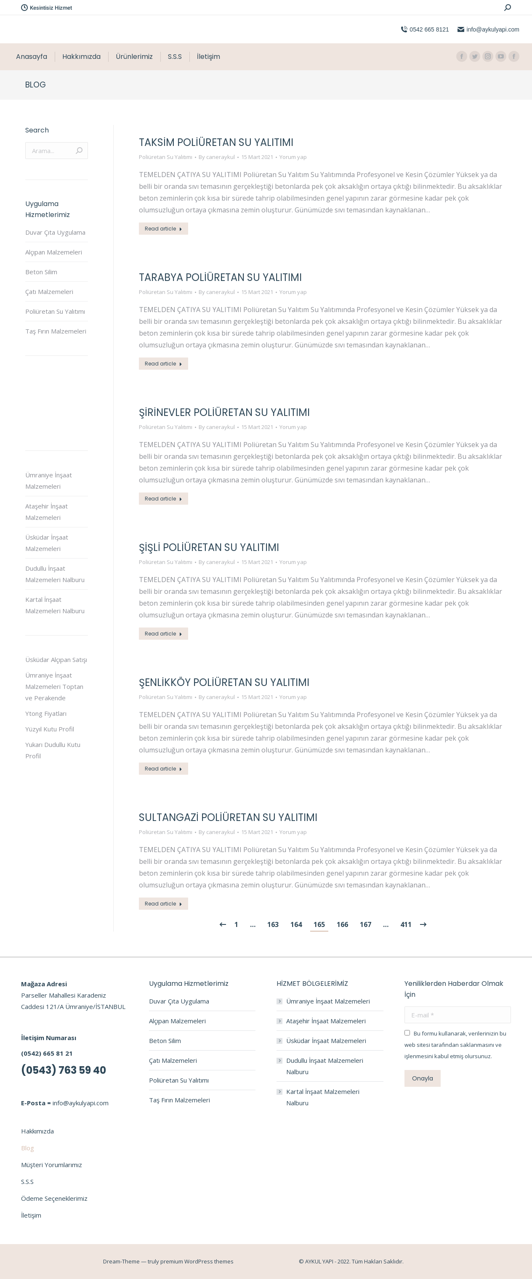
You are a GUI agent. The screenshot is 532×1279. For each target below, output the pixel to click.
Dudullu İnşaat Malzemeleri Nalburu (55, 574)
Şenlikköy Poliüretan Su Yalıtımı (224, 682)
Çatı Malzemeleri (49, 291)
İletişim (31, 1215)
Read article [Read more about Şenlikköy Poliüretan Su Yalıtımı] (163, 768)
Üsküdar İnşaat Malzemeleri (46, 543)
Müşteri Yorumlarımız (51, 1164)
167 (365, 924)
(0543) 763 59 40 (63, 1070)
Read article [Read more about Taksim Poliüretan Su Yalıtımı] (163, 228)
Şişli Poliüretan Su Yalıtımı (209, 547)
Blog (27, 1148)
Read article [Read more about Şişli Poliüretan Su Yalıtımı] (163, 633)
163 (273, 924)
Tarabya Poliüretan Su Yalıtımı (220, 277)
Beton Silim (41, 271)
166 (342, 924)
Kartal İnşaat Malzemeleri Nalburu (55, 605)
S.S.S (27, 1181)
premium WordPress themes (197, 1261)
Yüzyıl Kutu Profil (49, 729)
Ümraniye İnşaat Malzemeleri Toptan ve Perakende (54, 686)
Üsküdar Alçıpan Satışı (56, 659)
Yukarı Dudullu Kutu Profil (52, 750)
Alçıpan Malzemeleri (53, 252)
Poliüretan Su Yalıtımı (165, 157)
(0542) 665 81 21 (47, 1053)
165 (319, 924)
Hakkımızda (37, 1131)
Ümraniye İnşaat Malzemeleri (48, 480)
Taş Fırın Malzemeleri (55, 331)
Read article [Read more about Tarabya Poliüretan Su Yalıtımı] (163, 363)
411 (406, 924)
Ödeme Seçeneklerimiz (54, 1198)
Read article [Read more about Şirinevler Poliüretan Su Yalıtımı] (163, 498)
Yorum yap (293, 157)
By (217, 157)
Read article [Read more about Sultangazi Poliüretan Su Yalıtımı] (163, 903)
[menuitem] (31, 57)
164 (296, 924)
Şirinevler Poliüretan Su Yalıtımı (224, 412)
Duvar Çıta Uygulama (55, 232)
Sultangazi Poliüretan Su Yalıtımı (228, 817)
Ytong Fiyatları (45, 713)
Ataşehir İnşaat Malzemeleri (46, 512)
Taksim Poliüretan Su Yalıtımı (216, 142)
